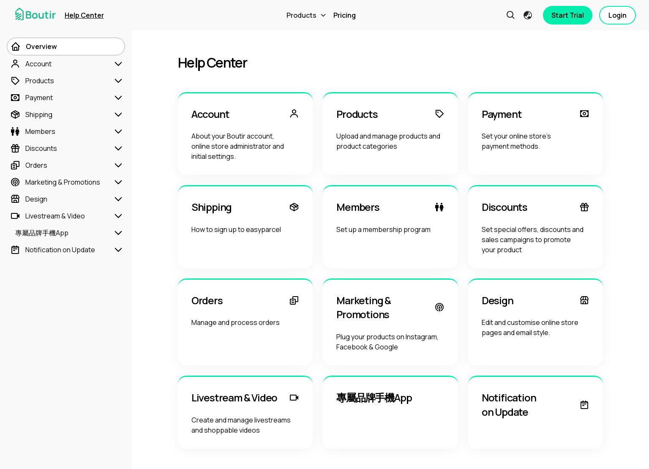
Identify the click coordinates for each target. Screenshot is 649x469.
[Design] (66, 199)
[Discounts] (66, 148)
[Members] (66, 131)
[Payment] (66, 97)
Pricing (344, 15)
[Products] (66, 80)
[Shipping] (66, 114)
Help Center (84, 15)
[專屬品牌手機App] (66, 232)
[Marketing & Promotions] (66, 182)
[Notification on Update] (66, 249)
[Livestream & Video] (66, 215)
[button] (306, 15)
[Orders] (66, 165)
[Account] (66, 63)
